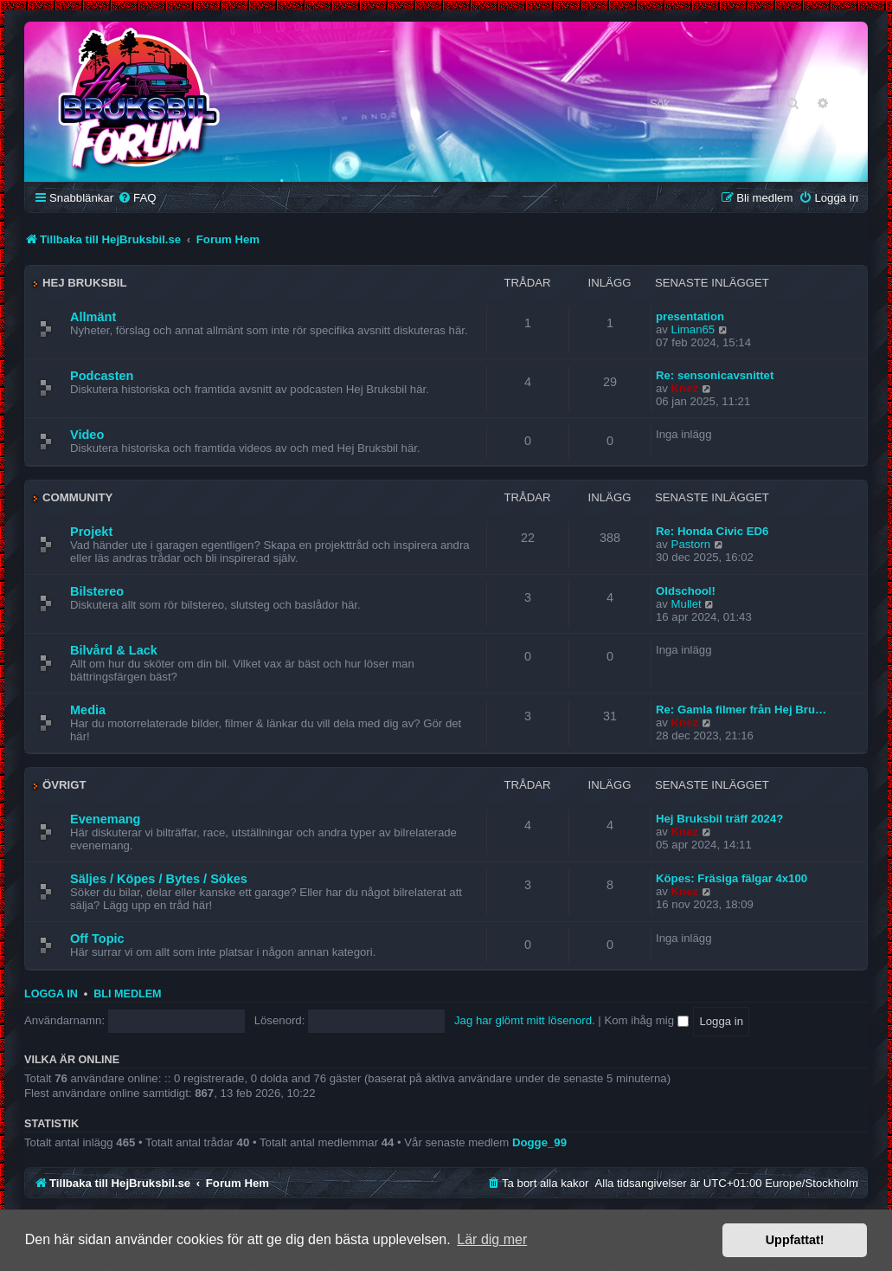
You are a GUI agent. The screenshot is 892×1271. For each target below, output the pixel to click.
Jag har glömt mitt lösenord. (524, 1020)
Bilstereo (97, 591)
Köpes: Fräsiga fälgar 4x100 (731, 878)
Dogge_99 (539, 1142)
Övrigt (64, 784)
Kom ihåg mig (646, 1020)
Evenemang (105, 819)
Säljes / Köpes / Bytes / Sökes (158, 879)
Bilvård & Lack (113, 650)
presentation (690, 316)
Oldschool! (686, 590)
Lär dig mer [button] (492, 1239)
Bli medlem (127, 994)
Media (88, 710)
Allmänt (93, 317)
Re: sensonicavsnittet (714, 375)
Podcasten (101, 376)
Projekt (91, 532)
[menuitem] (137, 197)
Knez (685, 388)
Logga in (51, 994)
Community (77, 497)
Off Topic (97, 938)
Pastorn (690, 544)
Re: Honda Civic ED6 (712, 531)
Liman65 (693, 329)
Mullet (686, 603)
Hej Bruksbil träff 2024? (719, 818)
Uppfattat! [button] (795, 1240)
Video (87, 435)
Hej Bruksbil (84, 282)
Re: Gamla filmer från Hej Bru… (741, 709)
